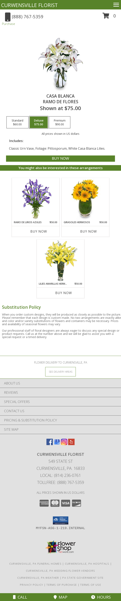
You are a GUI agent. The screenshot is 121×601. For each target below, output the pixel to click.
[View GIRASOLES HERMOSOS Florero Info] (85, 199)
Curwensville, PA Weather (38, 578)
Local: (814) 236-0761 (60, 475)
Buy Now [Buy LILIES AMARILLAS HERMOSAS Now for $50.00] (63, 293)
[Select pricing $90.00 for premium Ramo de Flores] (59, 122)
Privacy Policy (31, 585)
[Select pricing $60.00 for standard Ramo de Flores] (17, 122)
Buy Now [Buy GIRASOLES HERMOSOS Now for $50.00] (88, 231)
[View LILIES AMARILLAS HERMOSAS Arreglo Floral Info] (60, 260)
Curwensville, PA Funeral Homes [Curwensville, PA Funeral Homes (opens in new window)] (35, 563)
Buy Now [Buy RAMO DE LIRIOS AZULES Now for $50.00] (38, 231)
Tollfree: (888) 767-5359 (60, 482)
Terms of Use (90, 585)
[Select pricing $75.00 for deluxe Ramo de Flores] (39, 122)
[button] (109, 17)
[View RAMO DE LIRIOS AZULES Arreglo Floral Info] (35, 199)
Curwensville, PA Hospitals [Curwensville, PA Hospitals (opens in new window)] (87, 563)
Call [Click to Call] (20, 597)
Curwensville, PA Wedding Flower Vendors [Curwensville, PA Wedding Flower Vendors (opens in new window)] (60, 570)
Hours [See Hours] (101, 597)
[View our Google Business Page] (57, 444)
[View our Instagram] (64, 444)
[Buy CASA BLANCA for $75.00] (60, 158)
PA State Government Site (83, 578)
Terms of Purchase (61, 585)
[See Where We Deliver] (60, 371)
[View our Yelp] (71, 444)
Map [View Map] (60, 597)
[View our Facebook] (49, 444)
